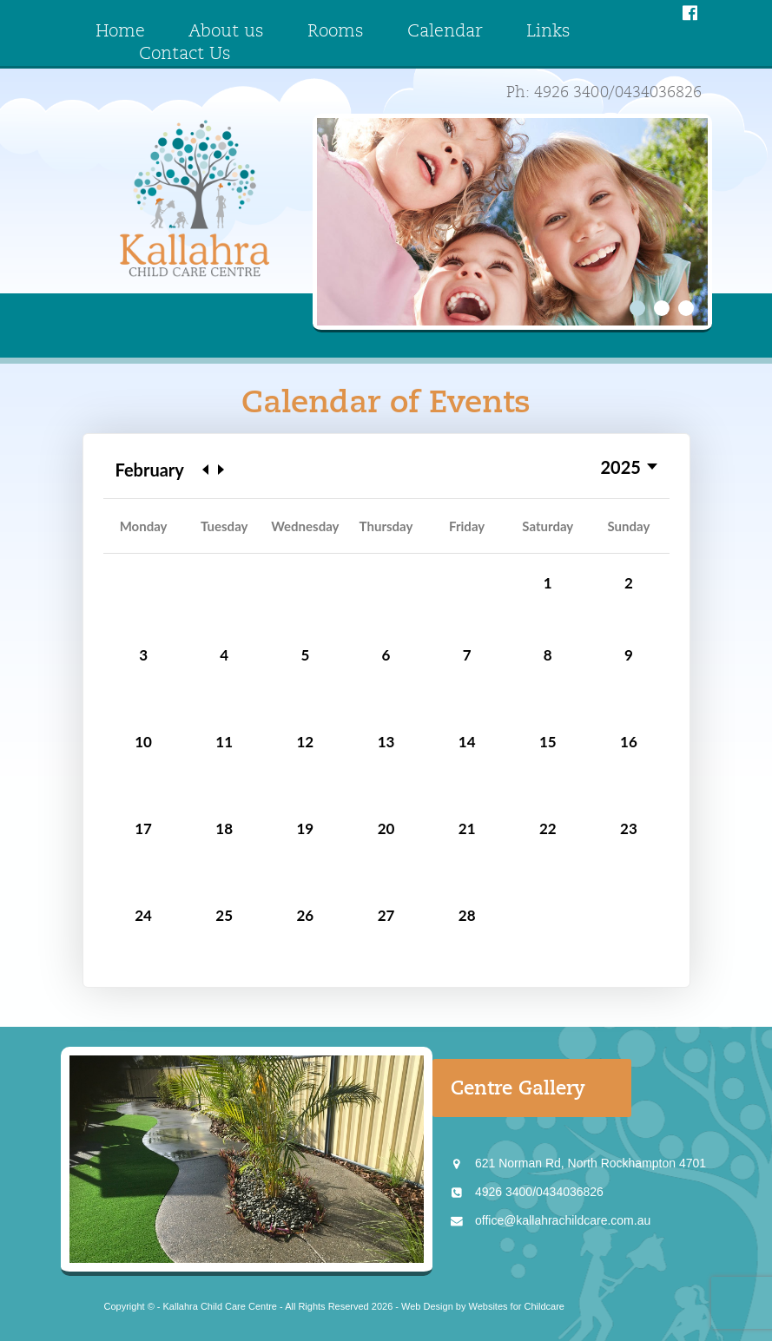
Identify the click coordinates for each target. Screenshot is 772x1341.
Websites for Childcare (516, 1306)
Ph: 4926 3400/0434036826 (604, 93)
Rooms (335, 31)
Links (548, 31)
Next (221, 469)
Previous (205, 469)
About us (226, 31)
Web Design (427, 1306)
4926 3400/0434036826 (539, 1192)
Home (120, 31)
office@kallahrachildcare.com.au (562, 1220)
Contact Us (185, 53)
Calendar (445, 31)
